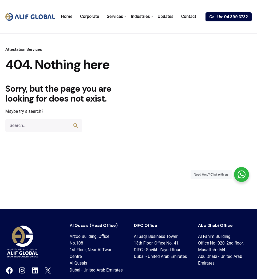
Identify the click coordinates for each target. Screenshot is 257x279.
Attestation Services (23, 49)
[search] (75, 125)
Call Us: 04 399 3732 (228, 16)
